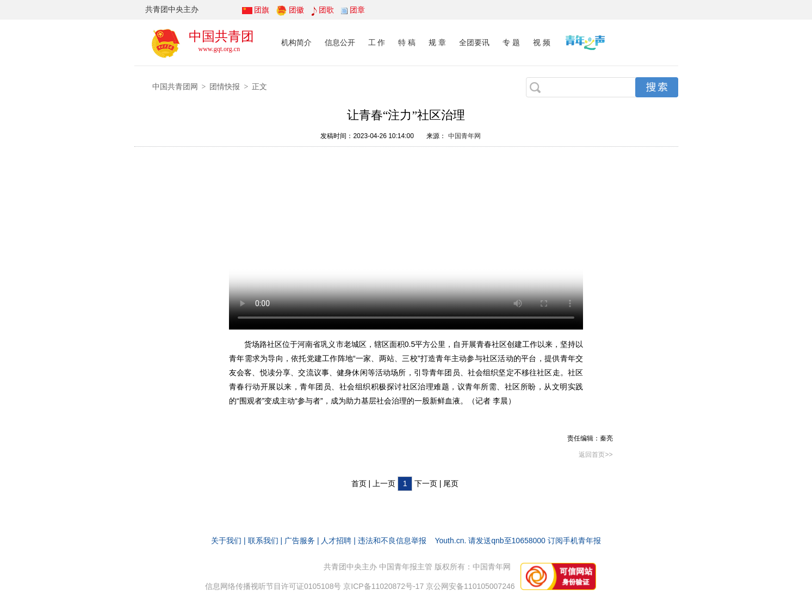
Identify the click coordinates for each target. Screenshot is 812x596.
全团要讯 (474, 42)
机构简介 (296, 42)
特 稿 (407, 42)
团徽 (296, 9)
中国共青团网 (175, 86)
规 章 (437, 42)
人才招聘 (336, 540)
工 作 (377, 42)
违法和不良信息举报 (392, 540)
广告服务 (299, 540)
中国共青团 (221, 36)
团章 (357, 9)
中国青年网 (464, 136)
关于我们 (226, 540)
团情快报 (224, 86)
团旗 (261, 9)
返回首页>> (595, 454)
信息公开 (340, 42)
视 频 (541, 42)
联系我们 (263, 540)
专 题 (511, 42)
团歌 (326, 9)
